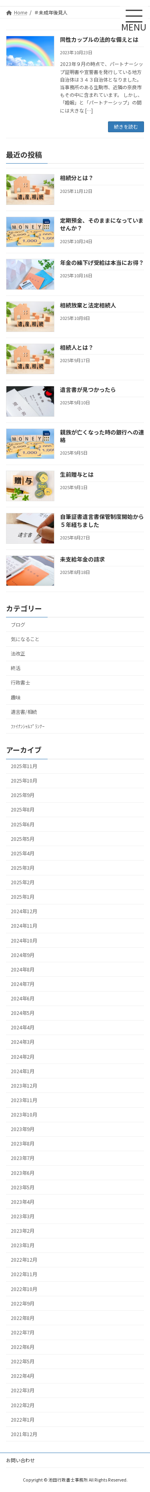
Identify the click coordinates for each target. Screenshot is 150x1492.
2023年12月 (24, 1085)
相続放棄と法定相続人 (88, 305)
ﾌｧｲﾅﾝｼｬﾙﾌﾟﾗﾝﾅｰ (27, 726)
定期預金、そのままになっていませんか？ (102, 224)
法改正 (18, 653)
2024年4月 (22, 1027)
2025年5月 (22, 838)
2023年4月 (22, 1201)
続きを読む (126, 126)
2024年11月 (24, 925)
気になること (25, 639)
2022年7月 (22, 1332)
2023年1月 (22, 1245)
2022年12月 (24, 1259)
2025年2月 (22, 882)
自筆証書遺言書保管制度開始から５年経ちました (102, 520)
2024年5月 (22, 1013)
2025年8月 (22, 809)
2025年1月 (22, 896)
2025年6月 (22, 824)
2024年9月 (22, 954)
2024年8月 (22, 969)
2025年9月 (22, 795)
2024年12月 (24, 911)
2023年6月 (22, 1172)
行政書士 (20, 682)
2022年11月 (24, 1274)
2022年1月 (22, 1419)
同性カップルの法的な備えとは (99, 39)
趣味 (15, 697)
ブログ (18, 624)
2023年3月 (22, 1216)
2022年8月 (22, 1318)
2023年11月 (24, 1100)
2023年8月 (22, 1143)
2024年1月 (22, 1070)
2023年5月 (22, 1187)
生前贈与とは (77, 474)
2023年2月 (22, 1230)
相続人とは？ (77, 347)
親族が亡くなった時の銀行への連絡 (102, 436)
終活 (15, 668)
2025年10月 (24, 780)
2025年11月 (24, 766)
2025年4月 (22, 853)
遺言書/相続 (24, 711)
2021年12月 (24, 1434)
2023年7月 (22, 1158)
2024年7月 (22, 984)
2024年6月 (22, 998)
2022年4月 (22, 1375)
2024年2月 (22, 1056)
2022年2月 (22, 1404)
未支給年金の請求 (82, 559)
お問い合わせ (20, 1460)
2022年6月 (22, 1347)
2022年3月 (22, 1390)
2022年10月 (24, 1288)
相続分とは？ (77, 178)
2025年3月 (22, 867)
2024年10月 (24, 940)
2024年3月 (22, 1041)
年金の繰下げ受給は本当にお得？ (102, 262)
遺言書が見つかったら (88, 389)
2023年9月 (22, 1129)
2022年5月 (22, 1361)
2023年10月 (24, 1114)
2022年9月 (22, 1303)
